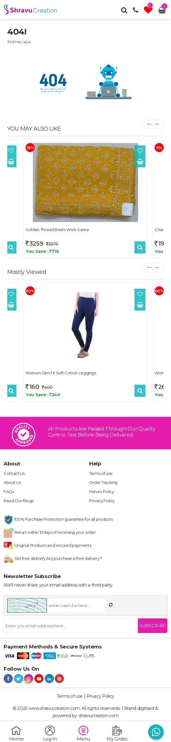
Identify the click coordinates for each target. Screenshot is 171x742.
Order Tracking (103, 482)
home (14, 42)
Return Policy (101, 491)
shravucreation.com (99, 715)
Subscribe (152, 625)
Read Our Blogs (18, 500)
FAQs (9, 491)
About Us (12, 482)
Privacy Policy (102, 500)
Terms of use (101, 473)
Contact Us (14, 473)
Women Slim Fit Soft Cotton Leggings (61, 372)
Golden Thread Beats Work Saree (57, 229)
